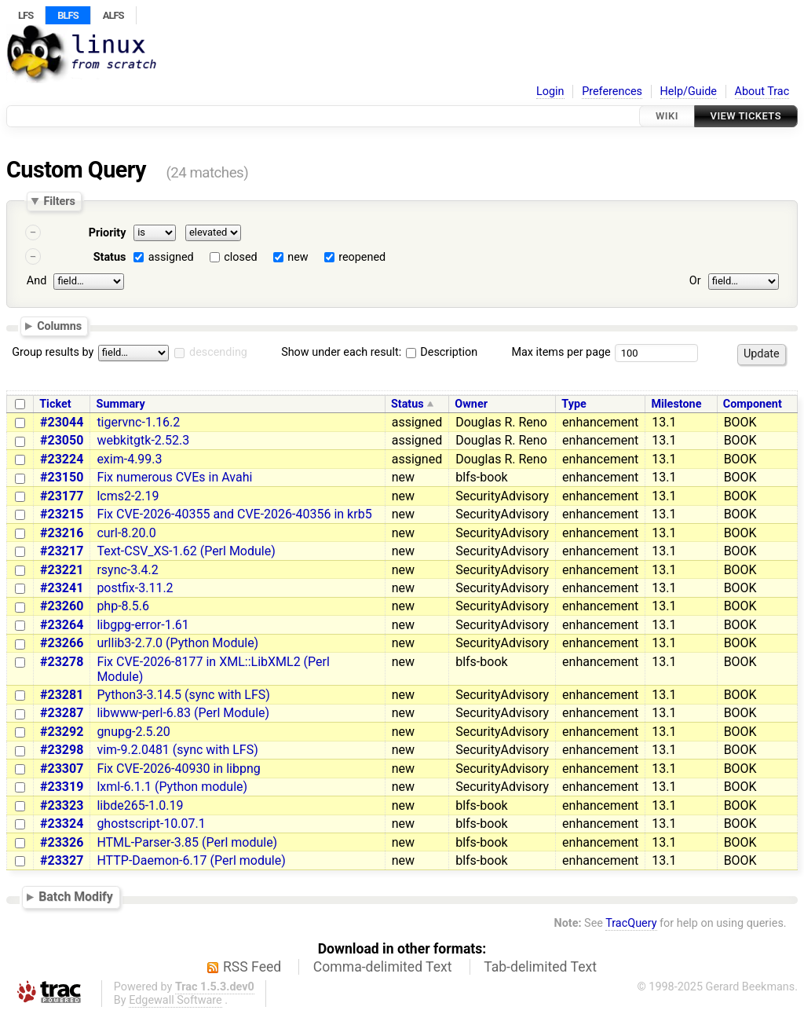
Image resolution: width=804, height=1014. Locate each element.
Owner (471, 404)
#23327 (61, 860)
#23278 (61, 661)
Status (109, 257)
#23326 (61, 842)
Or (695, 280)
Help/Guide (688, 91)
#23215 (61, 514)
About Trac (762, 91)
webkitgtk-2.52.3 (143, 440)
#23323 (61, 805)
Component (752, 404)
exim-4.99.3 (129, 459)
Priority (107, 233)
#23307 (61, 768)
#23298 (61, 749)
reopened (362, 257)
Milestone (676, 404)
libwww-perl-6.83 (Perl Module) (183, 712)
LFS (25, 15)
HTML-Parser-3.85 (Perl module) (187, 842)
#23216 (61, 532)
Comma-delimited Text (382, 967)
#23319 (61, 786)
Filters (59, 201)
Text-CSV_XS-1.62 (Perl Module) (186, 551)
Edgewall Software (175, 1000)
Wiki (667, 116)
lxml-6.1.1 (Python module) (172, 786)
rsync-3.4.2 (127, 569)
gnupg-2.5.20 (133, 731)
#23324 (61, 823)
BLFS (67, 15)
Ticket (55, 404)
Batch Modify (75, 896)
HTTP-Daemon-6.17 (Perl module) (191, 860)
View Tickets (746, 116)
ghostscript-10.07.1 (151, 823)
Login (550, 91)
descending (218, 352)
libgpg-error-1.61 (142, 624)
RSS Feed (252, 967)
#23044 (61, 422)
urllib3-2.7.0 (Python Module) (177, 642)
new (297, 257)
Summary (121, 404)
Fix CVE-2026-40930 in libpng (178, 768)
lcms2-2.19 (128, 496)
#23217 (61, 551)
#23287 (61, 712)
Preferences (612, 91)
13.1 (664, 422)
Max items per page (560, 352)
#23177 (61, 496)
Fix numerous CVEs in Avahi (174, 477)
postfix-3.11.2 (135, 587)
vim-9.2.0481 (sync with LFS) (177, 749)
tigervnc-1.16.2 (138, 422)
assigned (171, 257)
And (36, 280)
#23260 (61, 606)
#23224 (61, 459)
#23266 (61, 642)
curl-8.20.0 (126, 532)
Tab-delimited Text (540, 967)
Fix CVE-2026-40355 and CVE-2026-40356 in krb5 (234, 514)
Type (573, 404)
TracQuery (630, 923)
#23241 (61, 587)
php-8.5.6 (123, 606)
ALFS (113, 15)
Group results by (52, 352)
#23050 (61, 440)
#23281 (61, 694)
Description (441, 352)
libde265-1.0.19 (140, 805)
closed (240, 257)
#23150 (61, 477)
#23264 (61, 624)
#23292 (61, 731)
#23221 (61, 569)
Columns (59, 325)
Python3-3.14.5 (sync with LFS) (183, 694)
